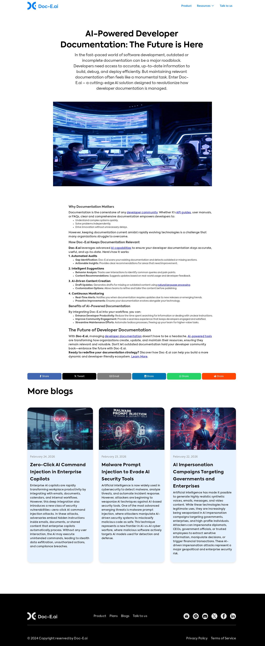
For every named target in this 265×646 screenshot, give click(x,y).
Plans (114, 620)
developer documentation (123, 336)
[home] (42, 6)
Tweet (79, 376)
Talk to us (226, 6)
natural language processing (174, 285)
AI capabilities (121, 248)
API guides (183, 212)
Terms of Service (223, 643)
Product (186, 6)
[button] (205, 5)
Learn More (139, 356)
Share (149, 376)
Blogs (125, 620)
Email (114, 376)
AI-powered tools (200, 336)
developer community (142, 212)
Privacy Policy (196, 643)
